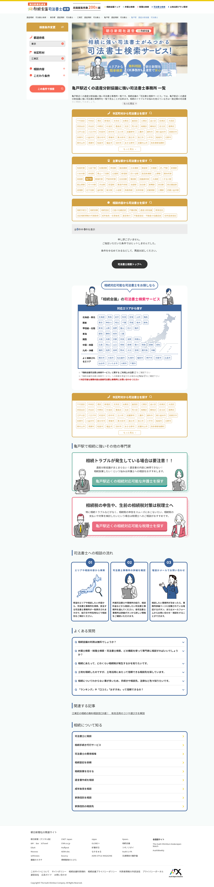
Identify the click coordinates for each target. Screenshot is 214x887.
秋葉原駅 (103, 168)
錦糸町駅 (168, 173)
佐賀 (108, 350)
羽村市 (118, 142)
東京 (101, 322)
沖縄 (153, 350)
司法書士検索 (159, 6)
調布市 (150, 131)
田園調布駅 (144, 179)
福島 (146, 317)
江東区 (144, 120)
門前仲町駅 (111, 179)
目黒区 (162, 120)
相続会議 (126, 843)
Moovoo (34, 851)
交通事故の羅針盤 (130, 855)
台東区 (126, 120)
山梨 (108, 328)
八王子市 (92, 131)
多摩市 (80, 137)
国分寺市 (101, 137)
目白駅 (143, 184)
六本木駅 (81, 173)
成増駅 (80, 190)
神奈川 (109, 322)
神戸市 (149, 357)
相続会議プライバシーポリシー (102, 871)
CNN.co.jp (65, 843)
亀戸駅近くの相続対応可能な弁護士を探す (130, 481)
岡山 (108, 344)
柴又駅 (109, 190)
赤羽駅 (161, 184)
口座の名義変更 (119, 210)
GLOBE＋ (96, 843)
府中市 (111, 131)
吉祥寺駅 (140, 190)
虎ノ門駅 (164, 168)
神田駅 (113, 168)
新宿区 (107, 120)
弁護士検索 (130, 6)
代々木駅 (92, 184)
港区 (99, 120)
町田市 (102, 131)
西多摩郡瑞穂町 (158, 142)
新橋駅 (174, 168)
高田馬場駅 (147, 173)
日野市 (168, 137)
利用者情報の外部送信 (129, 871)
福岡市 (140, 357)
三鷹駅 (161, 190)
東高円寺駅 (122, 184)
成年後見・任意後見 (110, 215)
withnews (35, 855)
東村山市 (81, 142)
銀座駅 (145, 168)
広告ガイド (46, 874)
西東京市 (173, 131)
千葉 (124, 322)
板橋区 (144, 126)
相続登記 (105, 210)
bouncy (64, 855)
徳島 (144, 344)
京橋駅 (154, 168)
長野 (115, 328)
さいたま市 (112, 363)
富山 (122, 328)
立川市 (120, 131)
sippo (94, 839)
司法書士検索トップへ (130, 264)
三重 (122, 333)
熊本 (122, 350)
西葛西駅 (128, 190)
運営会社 (35, 874)
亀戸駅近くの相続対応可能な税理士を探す (130, 525)
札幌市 (131, 357)
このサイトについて (40, 871)
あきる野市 (129, 142)
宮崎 (136, 350)
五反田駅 (123, 179)
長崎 (115, 350)
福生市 (109, 142)
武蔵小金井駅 (173, 190)
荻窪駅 (111, 184)
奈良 (122, 339)
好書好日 (96, 847)
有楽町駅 (81, 168)
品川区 (153, 120)
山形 (138, 317)
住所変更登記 (170, 215)
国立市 (131, 137)
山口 (115, 344)
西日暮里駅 (172, 184)
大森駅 (155, 179)
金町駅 (100, 190)
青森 (110, 317)
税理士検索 (144, 6)
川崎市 (124, 363)
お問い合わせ (60, 874)
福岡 (101, 350)
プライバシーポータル (153, 871)
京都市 (158, 357)
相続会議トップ (113, 6)
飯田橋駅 (123, 168)
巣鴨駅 (152, 184)
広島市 (167, 357)
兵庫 (108, 339)
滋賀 (129, 339)
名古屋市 (121, 357)
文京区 (116, 120)
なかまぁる (96, 851)
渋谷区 (91, 126)
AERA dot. (65, 851)
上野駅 (157, 173)
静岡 (108, 333)
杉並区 (109, 126)
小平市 (150, 137)
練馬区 (153, 126)
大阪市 (111, 357)
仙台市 (101, 363)
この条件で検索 (46, 89)
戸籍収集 (133, 210)
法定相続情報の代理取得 (88, 215)
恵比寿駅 (81, 184)
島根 (129, 344)
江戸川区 (81, 131)
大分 (129, 350)
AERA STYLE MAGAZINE (102, 855)
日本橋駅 (134, 168)
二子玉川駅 (166, 179)
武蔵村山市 (143, 142)
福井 (136, 328)
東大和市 (121, 137)
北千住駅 (90, 190)
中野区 (100, 126)
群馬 (146, 322)
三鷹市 (141, 131)
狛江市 (141, 137)
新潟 (101, 328)
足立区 (162, 126)
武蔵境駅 (151, 190)
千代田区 (81, 120)
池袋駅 (133, 184)
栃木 (138, 322)
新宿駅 (124, 173)
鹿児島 (145, 350)
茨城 (131, 322)
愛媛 (151, 344)
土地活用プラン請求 (178, 6)
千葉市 (133, 363)
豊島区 (118, 126)
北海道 (101, 317)
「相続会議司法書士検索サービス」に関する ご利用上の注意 (108, 372)
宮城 (131, 317)
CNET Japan (66, 839)
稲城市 (159, 137)
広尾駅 (115, 173)
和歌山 (137, 339)
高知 (158, 344)
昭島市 (100, 142)
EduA (33, 847)
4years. (125, 839)
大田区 (171, 120)
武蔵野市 (130, 131)
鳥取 (122, 344)
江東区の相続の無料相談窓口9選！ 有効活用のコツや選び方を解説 (108, 713)
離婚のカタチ (36, 859)
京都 (115, 339)
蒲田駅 (133, 179)
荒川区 (135, 126)
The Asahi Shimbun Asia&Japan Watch (167, 845)
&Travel (44, 843)
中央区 (91, 120)
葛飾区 (171, 126)
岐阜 (115, 333)
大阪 (101, 339)
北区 (127, 126)
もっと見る (128, 149)
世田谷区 (81, 126)
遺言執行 (126, 215)
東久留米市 (161, 131)
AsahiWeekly (158, 850)
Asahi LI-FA (127, 851)
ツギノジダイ (128, 847)
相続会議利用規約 (77, 871)
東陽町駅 (99, 179)
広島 (101, 344)
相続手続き (82, 210)
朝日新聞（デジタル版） (41, 839)
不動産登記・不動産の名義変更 (147, 215)
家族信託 (159, 210)
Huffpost (65, 847)
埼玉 (117, 322)
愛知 (101, 333)
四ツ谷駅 (134, 173)
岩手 (117, 317)
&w (37, 843)
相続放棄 (94, 210)
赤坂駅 (91, 173)
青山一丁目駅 (103, 173)
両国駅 (80, 179)
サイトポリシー (59, 871)
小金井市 (90, 137)
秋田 (124, 317)
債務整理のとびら (69, 859)
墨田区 (135, 120)
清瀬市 (91, 142)
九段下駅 (92, 168)
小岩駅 (118, 190)
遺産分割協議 (146, 210)
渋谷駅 (102, 184)
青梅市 (111, 137)
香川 (136, 344)
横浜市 (101, 357)
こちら (141, 376)
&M (32, 843)
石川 (129, 328)
